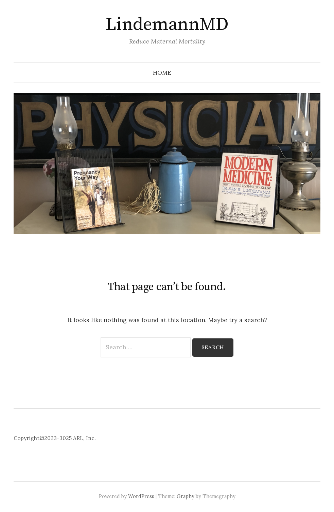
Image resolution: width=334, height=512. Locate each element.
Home (162, 72)
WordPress (141, 496)
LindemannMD (167, 24)
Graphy (185, 496)
